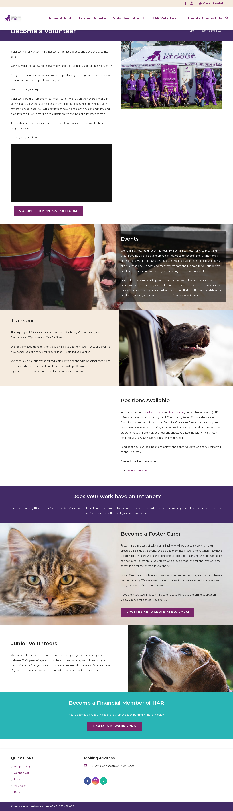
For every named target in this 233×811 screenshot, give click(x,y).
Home (192, 40)
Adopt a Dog (22, 766)
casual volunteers (152, 422)
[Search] (227, 18)
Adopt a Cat (21, 773)
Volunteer (20, 786)
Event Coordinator (139, 480)
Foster (18, 779)
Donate (18, 792)
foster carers (176, 422)
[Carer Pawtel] (103, 781)
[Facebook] (186, 3)
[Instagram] (191, 3)
